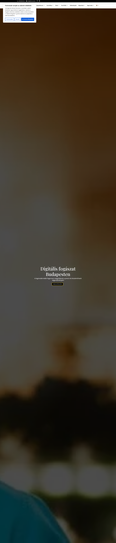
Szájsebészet (39, 5)
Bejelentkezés (57, 284)
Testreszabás (9, 19)
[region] (19, 13)
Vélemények (73, 5)
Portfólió (63, 5)
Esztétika (49, 5)
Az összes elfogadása (27, 19)
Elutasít (17, 19)
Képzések (81, 5)
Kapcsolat (90, 5)
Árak (56, 5)
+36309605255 (21, 1)
